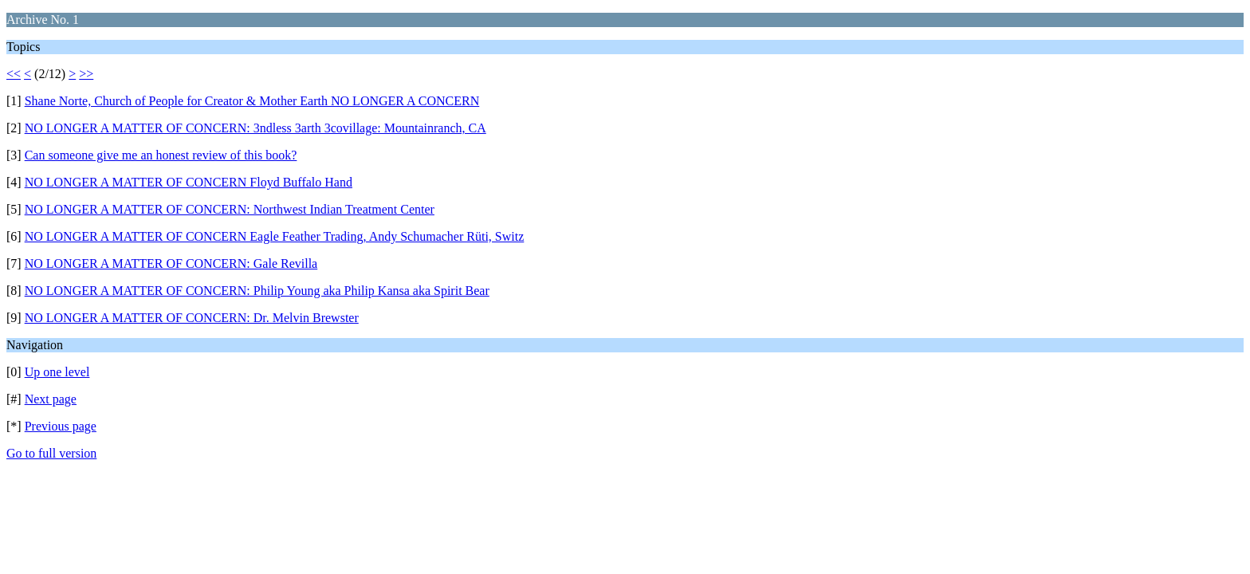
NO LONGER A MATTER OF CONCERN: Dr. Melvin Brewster (192, 317)
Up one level (57, 372)
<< (13, 74)
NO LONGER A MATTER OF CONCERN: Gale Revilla (171, 263)
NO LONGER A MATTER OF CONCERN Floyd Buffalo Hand (188, 182)
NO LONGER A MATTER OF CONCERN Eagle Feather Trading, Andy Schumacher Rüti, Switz (275, 236)
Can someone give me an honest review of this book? (161, 155)
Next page (51, 399)
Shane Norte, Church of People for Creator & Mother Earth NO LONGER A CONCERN (252, 101)
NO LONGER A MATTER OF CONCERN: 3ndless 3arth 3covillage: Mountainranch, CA (255, 128)
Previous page (60, 426)
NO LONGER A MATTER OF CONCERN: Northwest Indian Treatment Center (229, 209)
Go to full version (51, 453)
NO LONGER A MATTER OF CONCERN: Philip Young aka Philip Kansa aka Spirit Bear (257, 290)
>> (86, 74)
